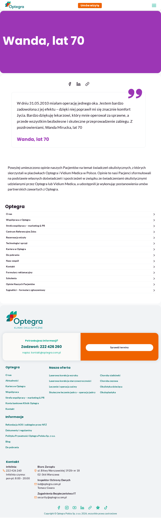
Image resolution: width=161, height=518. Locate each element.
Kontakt (81, 267)
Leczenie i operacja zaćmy (63, 387)
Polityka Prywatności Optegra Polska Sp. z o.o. (30, 436)
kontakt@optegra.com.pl (46, 353)
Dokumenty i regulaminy (19, 431)
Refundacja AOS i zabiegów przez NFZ (26, 425)
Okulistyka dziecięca (111, 387)
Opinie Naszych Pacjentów (81, 285)
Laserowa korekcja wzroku (63, 376)
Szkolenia (81, 279)
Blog (8, 442)
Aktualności (12, 381)
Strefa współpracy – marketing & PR (81, 226)
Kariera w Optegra (81, 249)
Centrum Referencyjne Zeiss (81, 232)
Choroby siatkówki (110, 376)
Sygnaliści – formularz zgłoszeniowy (81, 290)
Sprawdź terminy (119, 348)
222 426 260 (51, 347)
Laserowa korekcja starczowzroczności (70, 381)
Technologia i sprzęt (81, 244)
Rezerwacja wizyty (81, 238)
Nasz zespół (81, 261)
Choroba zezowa (109, 381)
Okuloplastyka (108, 393)
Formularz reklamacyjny (81, 273)
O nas (81, 214)
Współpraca (12, 392)
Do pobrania (81, 255)
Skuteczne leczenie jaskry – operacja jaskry (72, 393)
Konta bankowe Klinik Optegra (22, 404)
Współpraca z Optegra (81, 220)
